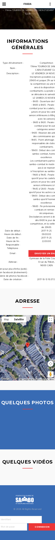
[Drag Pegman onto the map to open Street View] (51, 374)
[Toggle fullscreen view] (51, 319)
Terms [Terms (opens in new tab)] (52, 379)
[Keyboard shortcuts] (21, 380)
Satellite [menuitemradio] (19, 319)
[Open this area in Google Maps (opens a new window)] (5, 379)
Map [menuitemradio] (6, 319)
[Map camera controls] (51, 364)
